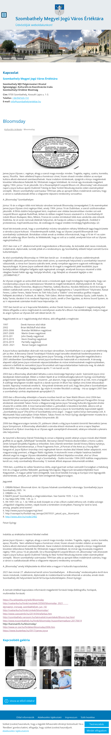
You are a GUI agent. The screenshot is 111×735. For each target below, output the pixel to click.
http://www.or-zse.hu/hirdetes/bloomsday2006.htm (29, 627)
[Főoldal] (59, 10)
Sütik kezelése (88, 717)
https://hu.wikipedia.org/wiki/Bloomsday (23, 599)
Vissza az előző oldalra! (22, 700)
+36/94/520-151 (20, 97)
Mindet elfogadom (97, 730)
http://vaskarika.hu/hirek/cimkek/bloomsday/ (26, 610)
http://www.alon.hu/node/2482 (21, 516)
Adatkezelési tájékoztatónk (16, 730)
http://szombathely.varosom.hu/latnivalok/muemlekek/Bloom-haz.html (39, 617)
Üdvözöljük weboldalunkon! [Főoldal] (59, 21)
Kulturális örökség (13, 129)
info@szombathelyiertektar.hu (26, 101)
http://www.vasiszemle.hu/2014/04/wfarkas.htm (27, 613)
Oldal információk (25, 717)
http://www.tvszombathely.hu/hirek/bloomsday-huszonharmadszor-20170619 (42, 620)
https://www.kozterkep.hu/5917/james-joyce (25, 630)
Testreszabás (96, 724)
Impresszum (71, 717)
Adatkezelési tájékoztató (50, 717)
